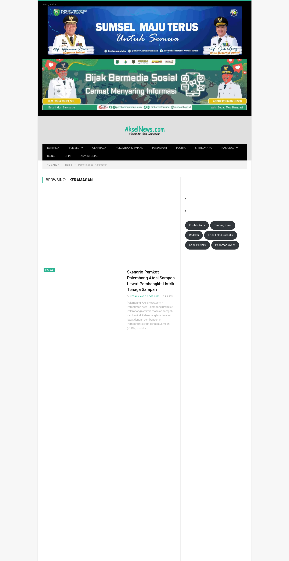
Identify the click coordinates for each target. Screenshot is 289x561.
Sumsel (74, 147)
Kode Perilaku (197, 245)
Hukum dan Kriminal (129, 147)
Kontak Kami (197, 225)
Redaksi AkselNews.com (144, 296)
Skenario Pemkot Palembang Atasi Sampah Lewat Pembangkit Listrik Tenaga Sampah (151, 281)
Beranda (53, 147)
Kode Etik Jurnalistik (220, 235)
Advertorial (89, 155)
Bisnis (51, 155)
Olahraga (99, 147)
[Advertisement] (73, 225)
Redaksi (194, 235)
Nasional (228, 147)
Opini (68, 155)
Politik (181, 147)
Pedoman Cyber (225, 245)
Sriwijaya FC (203, 147)
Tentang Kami (222, 225)
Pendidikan (159, 147)
